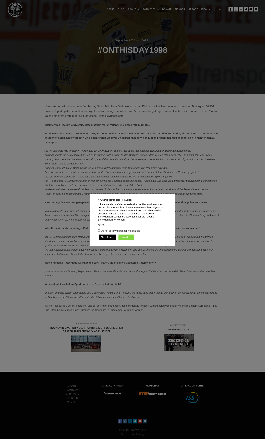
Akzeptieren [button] (126, 237)
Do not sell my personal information (120, 230)
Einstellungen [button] (107, 237)
